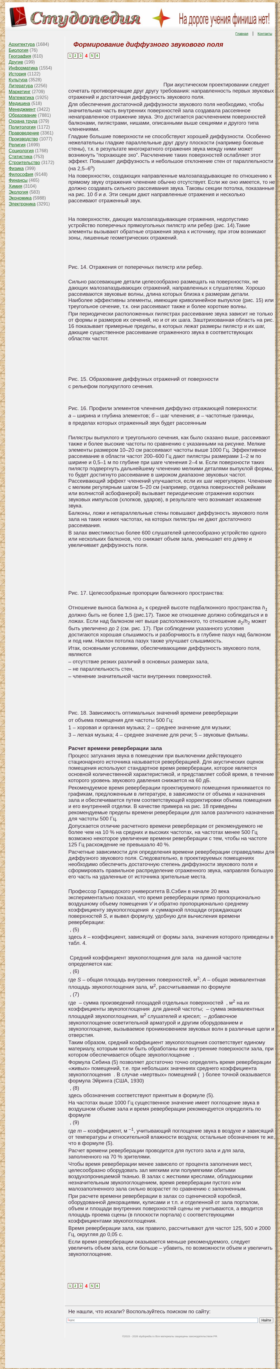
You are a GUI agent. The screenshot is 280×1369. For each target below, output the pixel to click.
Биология (18, 50)
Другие (16, 62)
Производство (23, 139)
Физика (16, 168)
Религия (17, 144)
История (17, 73)
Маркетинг (20, 91)
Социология (21, 150)
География (20, 56)
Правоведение (24, 133)
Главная (242, 34)
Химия (15, 186)
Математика (21, 97)
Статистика (20, 156)
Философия (21, 174)
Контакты (264, 34)
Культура (18, 79)
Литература (21, 85)
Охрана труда (23, 121)
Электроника (22, 204)
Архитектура (22, 44)
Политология (22, 127)
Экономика (20, 198)
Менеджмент (22, 109)
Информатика (23, 68)
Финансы (18, 180)
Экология (18, 192)
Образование (23, 115)
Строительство (24, 162)
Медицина (19, 103)
